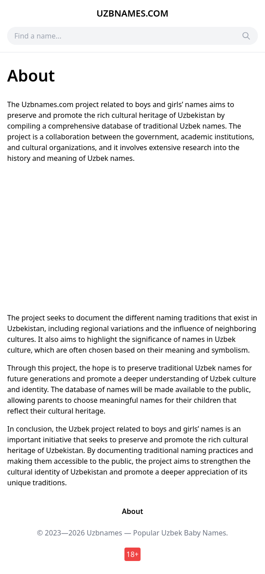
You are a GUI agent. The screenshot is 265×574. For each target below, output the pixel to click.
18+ (132, 554)
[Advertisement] (132, 238)
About (132, 511)
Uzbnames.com (133, 13)
